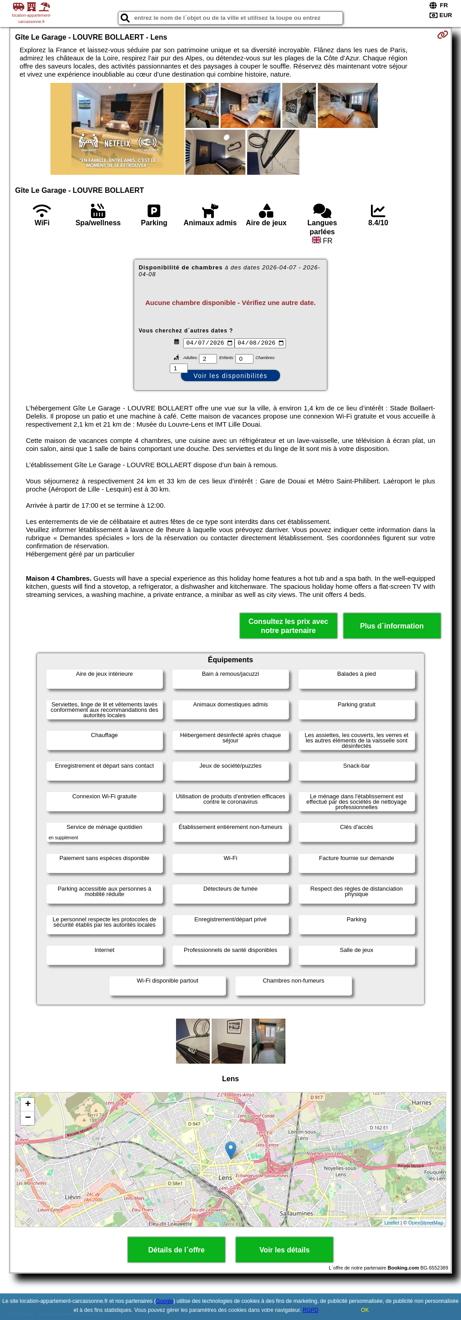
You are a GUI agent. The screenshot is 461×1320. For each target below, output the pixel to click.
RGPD (310, 1310)
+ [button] (28, 1104)
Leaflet (391, 1222)
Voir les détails (284, 1250)
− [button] (28, 1118)
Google (164, 1301)
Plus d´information (392, 626)
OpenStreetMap (425, 1222)
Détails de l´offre (176, 1250)
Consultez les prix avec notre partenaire (288, 626)
